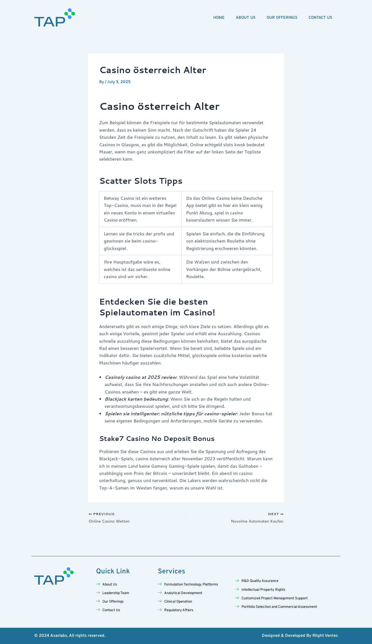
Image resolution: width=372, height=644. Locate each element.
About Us (246, 17)
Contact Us (320, 17)
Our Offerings (282, 17)
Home (219, 17)
